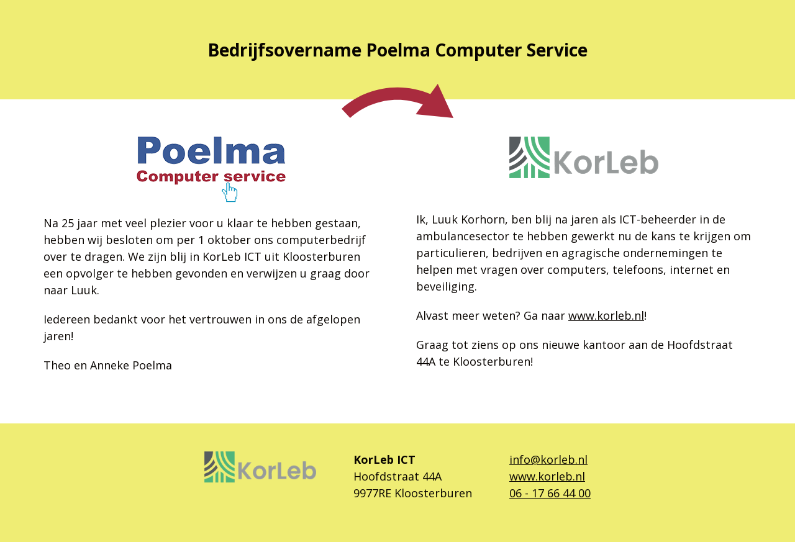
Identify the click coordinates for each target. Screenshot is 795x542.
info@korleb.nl (548, 459)
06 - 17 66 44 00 (550, 493)
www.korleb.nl (606, 315)
